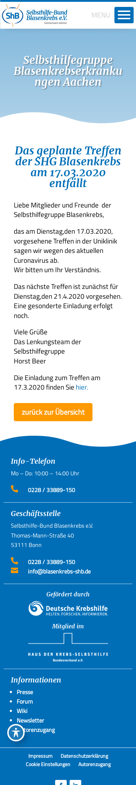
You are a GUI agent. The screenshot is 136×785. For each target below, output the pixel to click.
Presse (25, 692)
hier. (82, 387)
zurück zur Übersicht (53, 412)
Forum (25, 701)
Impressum (40, 757)
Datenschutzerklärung (84, 757)
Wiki (22, 710)
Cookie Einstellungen (48, 765)
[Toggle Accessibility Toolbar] (16, 732)
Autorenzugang (94, 765)
